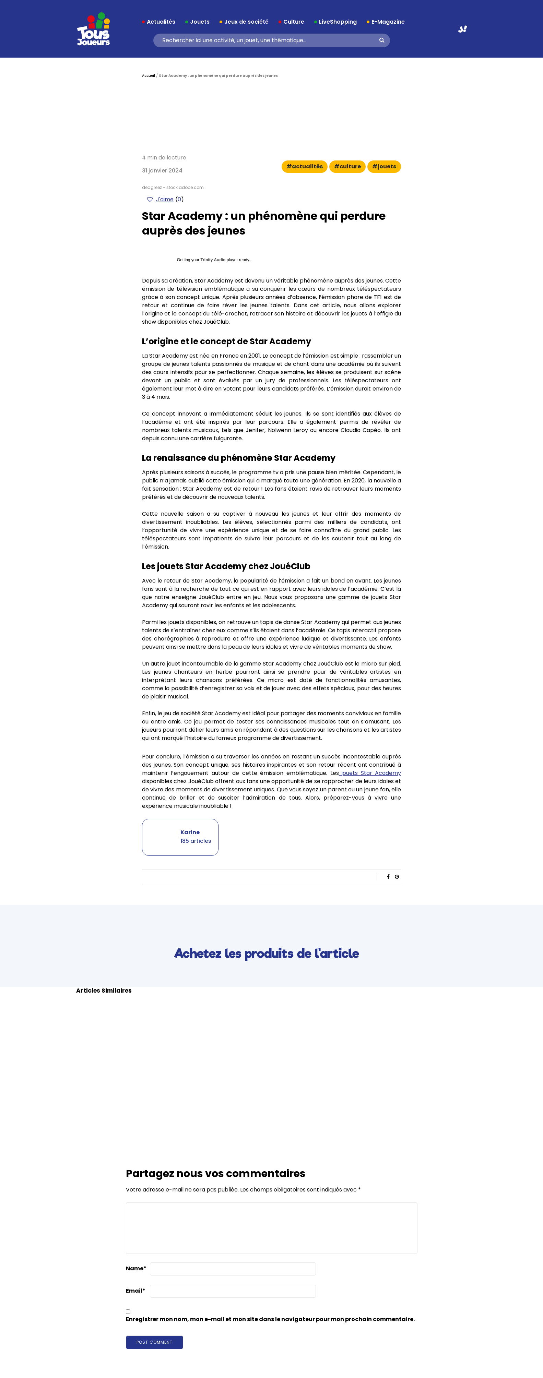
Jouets (200, 22)
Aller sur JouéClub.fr (462, 29)
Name (136, 1268)
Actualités (161, 22)
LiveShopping (338, 22)
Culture (293, 22)
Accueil (148, 75)
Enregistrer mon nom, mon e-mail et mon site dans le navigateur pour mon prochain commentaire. (270, 1319)
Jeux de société (246, 22)
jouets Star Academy (370, 773)
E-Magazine (388, 22)
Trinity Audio (213, 259)
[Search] (269, 40)
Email (135, 1291)
